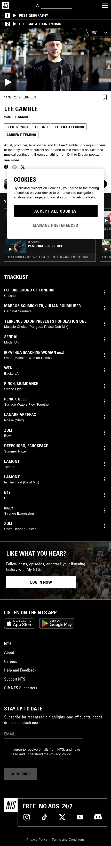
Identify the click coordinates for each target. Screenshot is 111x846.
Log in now (41, 582)
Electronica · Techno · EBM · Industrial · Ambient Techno (47, 257)
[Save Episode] (105, 97)
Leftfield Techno (68, 127)
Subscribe (21, 773)
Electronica (17, 127)
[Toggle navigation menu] (105, 6)
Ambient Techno (21, 134)
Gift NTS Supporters (20, 687)
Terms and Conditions (68, 839)
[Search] (38, 5)
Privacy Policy (60, 754)
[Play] (55, 59)
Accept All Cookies (55, 211)
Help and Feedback (20, 670)
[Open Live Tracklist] (93, 32)
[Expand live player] (105, 32)
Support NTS (14, 679)
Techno (41, 127)
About (9, 652)
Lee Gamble (21, 117)
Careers (10, 661)
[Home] (5, 5)
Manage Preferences (55, 225)
